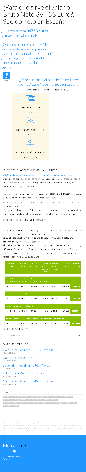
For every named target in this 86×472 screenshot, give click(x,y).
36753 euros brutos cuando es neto (16, 397)
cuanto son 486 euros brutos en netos (17, 403)
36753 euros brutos (65, 397)
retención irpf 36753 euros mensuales (46, 403)
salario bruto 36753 (69, 403)
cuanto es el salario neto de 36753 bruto (42, 400)
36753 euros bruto (49, 397)
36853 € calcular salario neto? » (58, 175)
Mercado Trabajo (14, 448)
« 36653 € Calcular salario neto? (18, 175)
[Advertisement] (66, 107)
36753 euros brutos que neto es (15, 400)
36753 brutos (35, 397)
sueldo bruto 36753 (11, 406)
